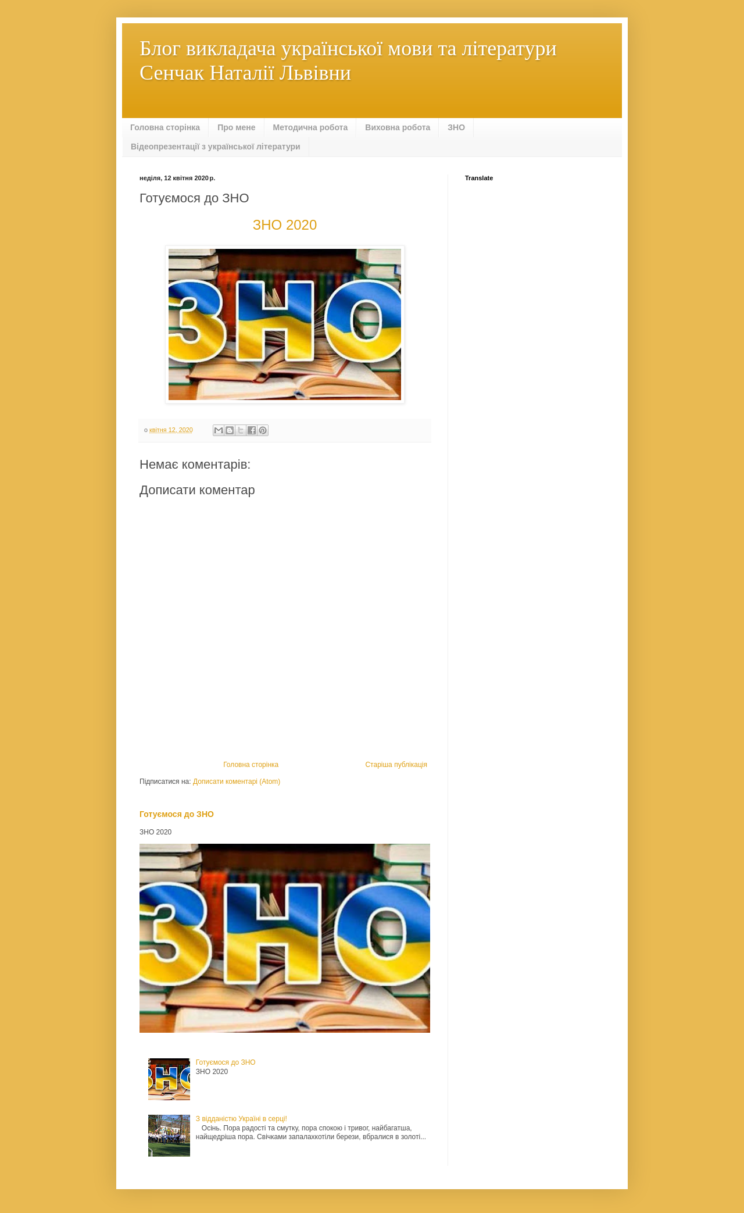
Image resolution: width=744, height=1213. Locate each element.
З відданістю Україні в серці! (241, 1119)
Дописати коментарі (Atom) (236, 781)
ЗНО (456, 127)
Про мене (236, 127)
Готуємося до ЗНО (177, 814)
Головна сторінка (165, 127)
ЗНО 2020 (285, 225)
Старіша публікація (396, 765)
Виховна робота (397, 127)
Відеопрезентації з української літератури (216, 146)
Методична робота (310, 127)
